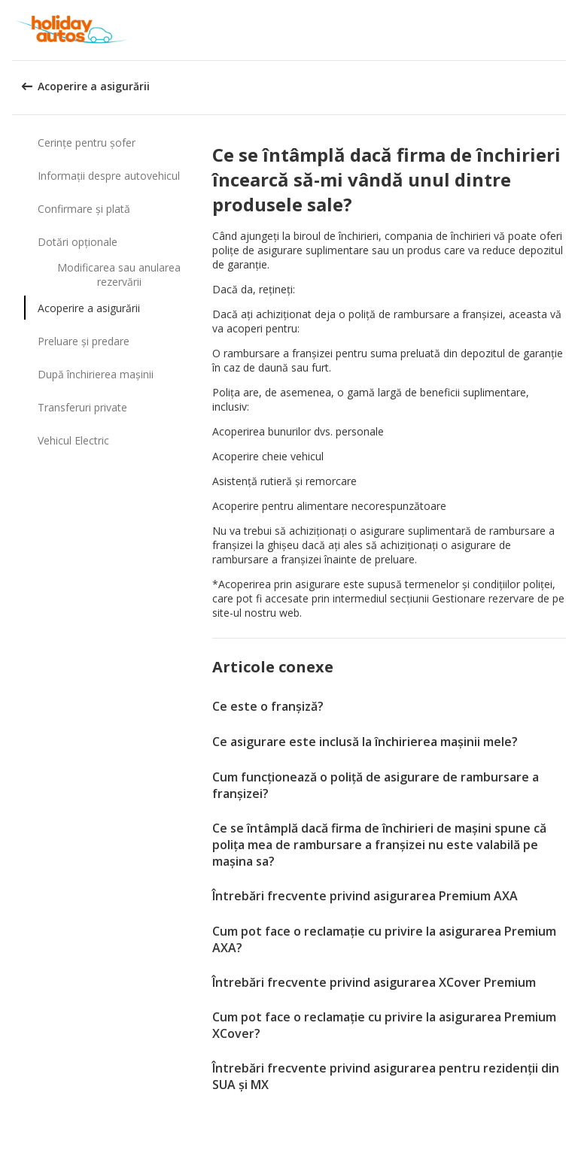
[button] (561, 30)
